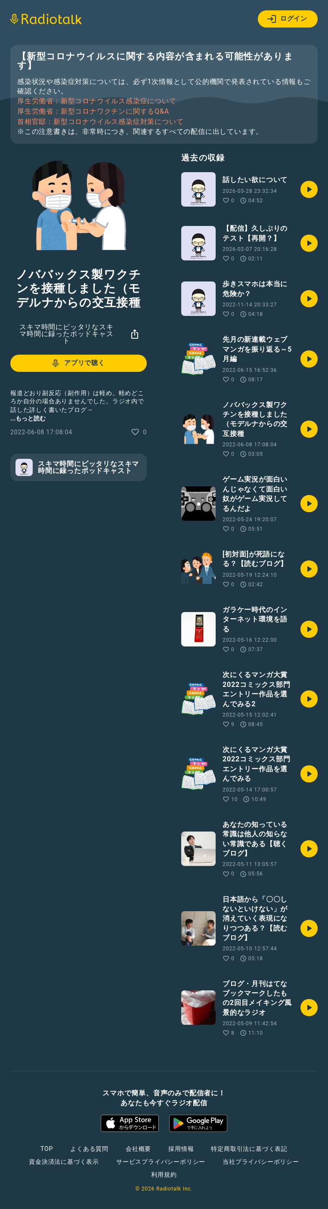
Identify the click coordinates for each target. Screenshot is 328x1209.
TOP (46, 1148)
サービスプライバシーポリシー (160, 1161)
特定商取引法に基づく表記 (249, 1148)
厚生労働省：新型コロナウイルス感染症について (96, 101)
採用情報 (181, 1148)
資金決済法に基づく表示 (64, 1161)
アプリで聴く (77, 363)
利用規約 (163, 1174)
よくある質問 (89, 1148)
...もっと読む (28, 418)
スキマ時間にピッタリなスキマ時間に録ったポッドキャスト (66, 334)
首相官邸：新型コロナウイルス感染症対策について (100, 121)
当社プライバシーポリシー (261, 1161)
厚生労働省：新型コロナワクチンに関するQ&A (93, 111)
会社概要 (138, 1148)
